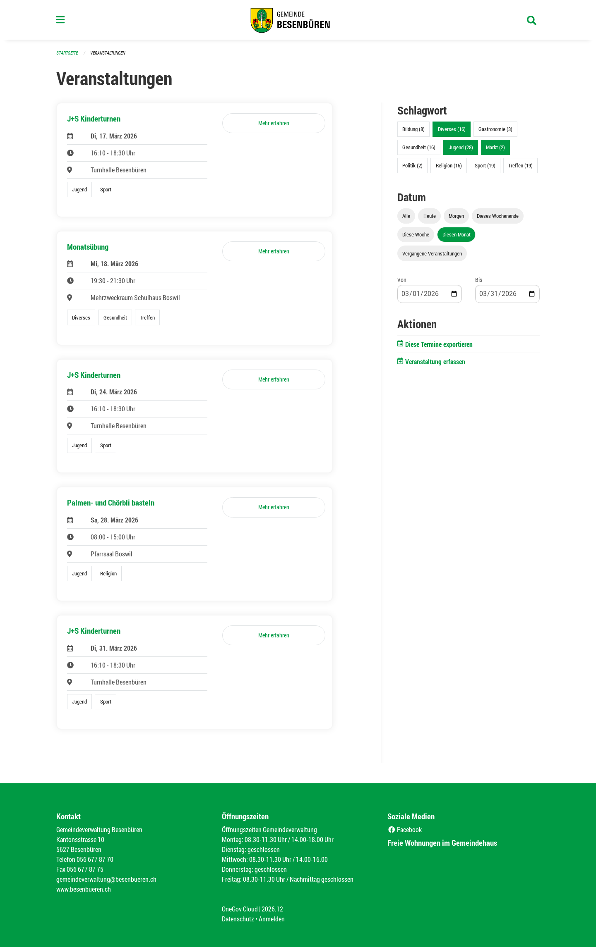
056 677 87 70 (95, 859)
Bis (478, 280)
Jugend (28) (461, 147)
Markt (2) (495, 147)
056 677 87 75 (85, 869)
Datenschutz (238, 918)
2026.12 (272, 908)
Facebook (404, 829)
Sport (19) (485, 165)
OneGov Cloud (240, 908)
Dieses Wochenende (498, 215)
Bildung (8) (413, 129)
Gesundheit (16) (418, 147)
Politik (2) (412, 165)
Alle (406, 215)
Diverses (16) (452, 129)
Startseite (67, 53)
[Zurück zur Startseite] (298, 20)
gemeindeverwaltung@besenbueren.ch (106, 879)
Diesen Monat (456, 234)
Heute (429, 215)
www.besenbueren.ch (83, 889)
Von (401, 280)
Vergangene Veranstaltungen (432, 253)
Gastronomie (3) (495, 129)
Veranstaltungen (107, 53)
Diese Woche (415, 234)
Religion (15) (449, 165)
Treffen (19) (520, 165)
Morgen (456, 215)
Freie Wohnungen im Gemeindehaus (442, 842)
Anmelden (272, 918)
